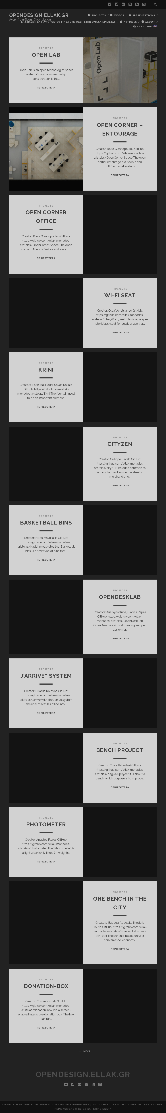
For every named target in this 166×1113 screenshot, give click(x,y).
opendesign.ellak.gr (39, 15)
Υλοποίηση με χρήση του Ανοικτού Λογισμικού (37, 1104)
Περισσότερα (46, 87)
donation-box (46, 986)
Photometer (46, 824)
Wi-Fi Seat (120, 295)
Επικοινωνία (102, 1109)
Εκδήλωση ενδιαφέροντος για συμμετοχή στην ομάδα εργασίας (68, 22)
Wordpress (80, 1104)
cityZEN (119, 444)
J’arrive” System (46, 676)
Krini (46, 369)
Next (87, 1051)
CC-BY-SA (84, 1109)
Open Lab (46, 55)
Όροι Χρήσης (101, 1104)
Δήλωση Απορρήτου (127, 1104)
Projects (46, 48)
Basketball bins (46, 522)
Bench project (120, 750)
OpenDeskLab (120, 597)
